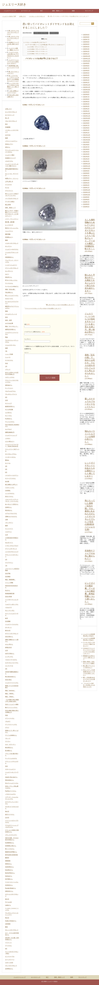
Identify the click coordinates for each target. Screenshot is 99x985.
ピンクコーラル (9, 956)
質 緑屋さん (8, 750)
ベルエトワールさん (11, 659)
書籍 (6, 240)
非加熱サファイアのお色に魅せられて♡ (13, 44)
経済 (6, 618)
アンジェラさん (9, 421)
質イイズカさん (9, 849)
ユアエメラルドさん (11, 513)
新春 (6, 311)
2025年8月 (86, 37)
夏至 (6, 927)
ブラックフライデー (11, 835)
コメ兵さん (8, 412)
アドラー (7, 741)
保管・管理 (8, 320)
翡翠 (6, 348)
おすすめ (7, 135)
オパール (7, 463)
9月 (6, 397)
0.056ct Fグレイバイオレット (37, 53)
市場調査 (7, 127)
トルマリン (8, 531)
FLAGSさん (8, 418)
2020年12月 (86, 163)
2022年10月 (86, 118)
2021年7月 (86, 147)
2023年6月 (86, 99)
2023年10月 (86, 89)
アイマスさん (9, 283)
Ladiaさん (8, 905)
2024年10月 (86, 61)
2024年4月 (86, 75)
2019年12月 (86, 190)
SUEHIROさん (9, 867)
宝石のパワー (9, 144)
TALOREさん (9, 292)
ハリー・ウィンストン (11, 219)
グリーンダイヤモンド (11, 268)
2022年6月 (86, 127)
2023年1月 (86, 111)
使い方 (7, 118)
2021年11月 (86, 137)
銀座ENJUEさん (10, 406)
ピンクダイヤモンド (11, 112)
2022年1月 (86, 132)
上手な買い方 (9, 181)
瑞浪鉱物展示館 (9, 593)
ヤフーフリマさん (10, 478)
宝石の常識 (8, 596)
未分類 (7, 481)
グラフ (7, 727)
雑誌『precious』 (10, 690)
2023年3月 (86, 106)
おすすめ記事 (9, 323)
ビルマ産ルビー (9, 441)
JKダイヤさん (9, 496)
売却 (6, 715)
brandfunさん (9, 870)
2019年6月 (86, 204)
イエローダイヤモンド (11, 243)
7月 (6, 565)
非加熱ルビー (9, 237)
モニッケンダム (9, 610)
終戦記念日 (8, 647)
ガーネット (8, 627)
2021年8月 (86, 144)
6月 (6, 472)
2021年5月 (86, 151)
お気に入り (8, 109)
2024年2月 (86, 80)
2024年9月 (86, 63)
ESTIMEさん (9, 879)
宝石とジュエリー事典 (11, 704)
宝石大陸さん (9, 636)
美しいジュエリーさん (11, 295)
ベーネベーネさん (10, 457)
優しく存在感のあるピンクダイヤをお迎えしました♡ (89, 679)
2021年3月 (86, 156)
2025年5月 (86, 44)
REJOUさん (8, 510)
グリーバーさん (9, 718)
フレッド (7, 738)
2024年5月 (86, 73)
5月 (6, 469)
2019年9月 (86, 197)
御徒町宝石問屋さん (11, 852)
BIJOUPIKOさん (10, 873)
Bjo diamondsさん (10, 676)
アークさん (8, 945)
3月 (6, 466)
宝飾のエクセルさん (11, 516)
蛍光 (6, 317)
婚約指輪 (7, 234)
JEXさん (7, 147)
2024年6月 (86, 70)
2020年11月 (86, 166)
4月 (6, 668)
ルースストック (25, 10)
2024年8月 (86, 65)
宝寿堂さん (8, 507)
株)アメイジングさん (11, 707)
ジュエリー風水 (9, 155)
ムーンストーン (9, 959)
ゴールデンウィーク (11, 314)
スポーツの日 (9, 962)
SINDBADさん (9, 257)
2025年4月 (86, 46)
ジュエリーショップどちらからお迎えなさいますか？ (13, 61)
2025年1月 (86, 53)
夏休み (7, 460)
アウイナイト (9, 190)
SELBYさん (8, 277)
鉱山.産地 (8, 204)
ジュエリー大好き (14, 4)
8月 (6, 948)
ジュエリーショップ (10, 10)
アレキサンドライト (11, 394)
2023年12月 (86, 84)
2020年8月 (86, 173)
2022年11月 (86, 116)
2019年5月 (86, 206)
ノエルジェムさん (10, 794)
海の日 (7, 811)
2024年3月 (86, 77)
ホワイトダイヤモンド (11, 633)
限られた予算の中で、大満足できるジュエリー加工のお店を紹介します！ (90, 283)
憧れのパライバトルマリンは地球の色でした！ (90, 436)
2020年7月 (86, 175)
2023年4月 (86, 104)
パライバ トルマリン (11, 141)
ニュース (7, 357)
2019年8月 (86, 199)
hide (45, 39)
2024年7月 (86, 68)
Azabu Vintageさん (10, 920)
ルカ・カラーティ (10, 744)
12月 (6, 650)
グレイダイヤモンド (11, 965)
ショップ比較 (9, 354)
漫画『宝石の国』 (10, 289)
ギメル (7, 187)
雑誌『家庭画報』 (10, 579)
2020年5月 (86, 178)
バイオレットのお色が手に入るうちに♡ (35, 42)
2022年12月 (86, 113)
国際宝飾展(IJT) (9, 432)
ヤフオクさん (9, 360)
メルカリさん (9, 161)
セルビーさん (9, 298)
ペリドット (8, 942)
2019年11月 (86, 192)
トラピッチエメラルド (11, 545)
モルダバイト (9, 542)
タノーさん (8, 415)
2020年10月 (86, 168)
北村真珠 (7, 924)
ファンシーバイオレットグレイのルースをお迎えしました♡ (43, 308)
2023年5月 (86, 101)
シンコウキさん (9, 493)
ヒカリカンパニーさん (11, 662)
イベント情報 (9, 582)
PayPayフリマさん (10, 791)
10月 (6, 400)
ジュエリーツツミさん (11, 682)
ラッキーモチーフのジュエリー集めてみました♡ (89, 644)
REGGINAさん (9, 780)
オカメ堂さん (9, 644)
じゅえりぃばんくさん (11, 604)
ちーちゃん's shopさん (12, 286)
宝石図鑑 (7, 621)
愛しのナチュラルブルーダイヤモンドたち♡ (13, 32)
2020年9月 (86, 170)
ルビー (7, 274)
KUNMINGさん (9, 842)
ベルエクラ (8, 607)
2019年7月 (86, 202)
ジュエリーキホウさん (11, 249)
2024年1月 (86, 82)
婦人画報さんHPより (11, 484)
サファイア (8, 403)
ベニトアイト (9, 231)
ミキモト (7, 438)
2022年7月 (86, 125)
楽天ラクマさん (9, 814)
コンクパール (9, 665)
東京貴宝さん (9, 747)
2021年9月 (86, 142)
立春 (6, 519)
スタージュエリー (10, 769)
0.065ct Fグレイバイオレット (37, 49)
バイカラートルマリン (11, 475)
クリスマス (8, 184)
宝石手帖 (7, 573)
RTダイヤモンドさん (11, 280)
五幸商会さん (9, 968)
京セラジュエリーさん (11, 783)
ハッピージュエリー (11, 265)
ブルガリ (7, 721)
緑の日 (7, 899)
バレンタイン (9, 522)
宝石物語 (7, 576)
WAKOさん (8, 864)
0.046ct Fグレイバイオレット (37, 51)
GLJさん (7, 590)
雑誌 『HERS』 (9, 693)
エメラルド (8, 429)
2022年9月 (86, 120)
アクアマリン (9, 562)
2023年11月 (86, 87)
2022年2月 (86, 130)
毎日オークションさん (11, 228)
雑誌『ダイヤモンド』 (11, 326)
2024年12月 (86, 56)
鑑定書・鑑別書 (9, 222)
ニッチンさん (9, 656)
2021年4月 (86, 154)
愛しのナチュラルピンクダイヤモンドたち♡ (13, 38)
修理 (6, 525)
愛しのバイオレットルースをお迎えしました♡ (60, 304)
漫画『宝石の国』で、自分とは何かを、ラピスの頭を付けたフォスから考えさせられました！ (90, 365)
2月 (6, 559)
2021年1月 (86, 161)
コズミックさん (9, 377)
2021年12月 (86, 135)
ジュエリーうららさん (11, 624)
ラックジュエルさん (11, 758)
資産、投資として (57, 10)
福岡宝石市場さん (10, 329)
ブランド (7, 369)
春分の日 (7, 630)
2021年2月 (86, 159)
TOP (9, 16)
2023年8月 (86, 94)
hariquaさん (8, 876)
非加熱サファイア (10, 158)
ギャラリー (8, 246)
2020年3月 (86, 182)
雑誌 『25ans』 (9, 696)
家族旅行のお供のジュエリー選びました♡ (89, 657)
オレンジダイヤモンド (11, 930)
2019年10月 (86, 194)
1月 (6, 366)
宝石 (6, 766)
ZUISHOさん (9, 885)
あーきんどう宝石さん (11, 504)
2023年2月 (86, 108)
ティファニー (9, 388)
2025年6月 (86, 42)
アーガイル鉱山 (9, 201)
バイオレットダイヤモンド (41, 33)
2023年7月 (86, 96)
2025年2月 (86, 51)
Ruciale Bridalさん (10, 888)
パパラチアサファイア (11, 551)
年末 (6, 363)
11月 (6, 534)
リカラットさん (9, 487)
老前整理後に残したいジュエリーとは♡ (13, 67)
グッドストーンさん (11, 724)
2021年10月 (86, 139)
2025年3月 (86, 49)
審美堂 (7, 857)
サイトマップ (89, 10)
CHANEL (7, 490)
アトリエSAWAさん (11, 735)
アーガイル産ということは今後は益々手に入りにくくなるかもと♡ (45, 44)
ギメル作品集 (9, 409)
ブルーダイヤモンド (11, 121)
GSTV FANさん (9, 653)
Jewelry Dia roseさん (11, 777)
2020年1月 (86, 187)
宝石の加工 (8, 679)
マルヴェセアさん (10, 391)
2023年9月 (86, 92)
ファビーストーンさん (11, 882)
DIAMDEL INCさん (10, 845)
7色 (6, 351)
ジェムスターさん (10, 345)
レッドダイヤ (9, 225)
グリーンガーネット (11, 548)
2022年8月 (86, 123)
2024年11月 (86, 58)
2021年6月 (86, 149)
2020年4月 (86, 180)
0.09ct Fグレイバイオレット (37, 47)
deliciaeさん (8, 385)
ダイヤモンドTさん (11, 454)
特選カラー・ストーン (11, 178)
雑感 (73, 10)
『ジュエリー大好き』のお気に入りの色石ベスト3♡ (89, 685)
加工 (41, 10)
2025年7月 (86, 39)
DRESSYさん (9, 891)
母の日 (7, 917)
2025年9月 (86, 34)
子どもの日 (8, 902)
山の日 (7, 817)
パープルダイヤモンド (11, 198)
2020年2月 (86, 185)
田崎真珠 (7, 860)
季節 (6, 337)
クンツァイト (9, 528)
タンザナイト (9, 271)
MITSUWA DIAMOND (11, 855)
